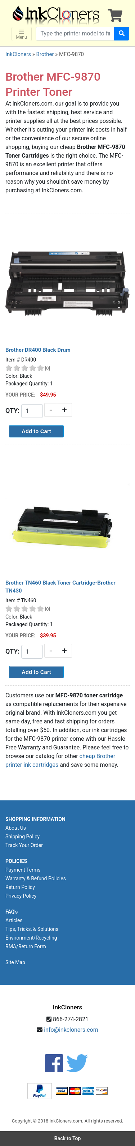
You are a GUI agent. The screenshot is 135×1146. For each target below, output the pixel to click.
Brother (45, 54)
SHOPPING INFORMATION (35, 819)
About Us (15, 828)
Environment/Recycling (31, 938)
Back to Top (67, 1138)
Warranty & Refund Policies (35, 878)
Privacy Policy (20, 896)
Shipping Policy (22, 836)
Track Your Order (24, 845)
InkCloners (18, 54)
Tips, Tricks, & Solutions (31, 929)
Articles (14, 920)
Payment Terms (22, 870)
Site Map (15, 962)
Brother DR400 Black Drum (38, 350)
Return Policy (20, 887)
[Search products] (75, 33)
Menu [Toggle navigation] (21, 34)
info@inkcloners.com (71, 1029)
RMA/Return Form (25, 946)
